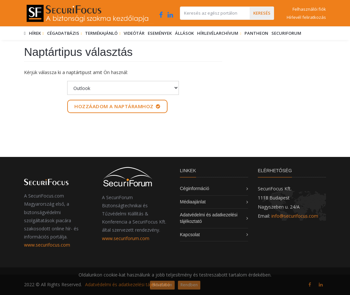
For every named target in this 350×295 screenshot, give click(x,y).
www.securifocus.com (47, 245)
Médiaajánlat (193, 201)
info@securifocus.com (294, 216)
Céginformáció (194, 188)
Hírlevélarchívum (218, 33)
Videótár (134, 33)
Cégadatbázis (63, 33)
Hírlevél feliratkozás (306, 17)
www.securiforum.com (125, 238)
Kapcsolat (190, 234)
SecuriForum (286, 33)
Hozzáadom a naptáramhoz (117, 106)
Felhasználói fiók (309, 9)
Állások (184, 33)
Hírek (35, 33)
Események (160, 33)
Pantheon (256, 33)
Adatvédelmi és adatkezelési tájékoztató (127, 284)
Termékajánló (102, 33)
